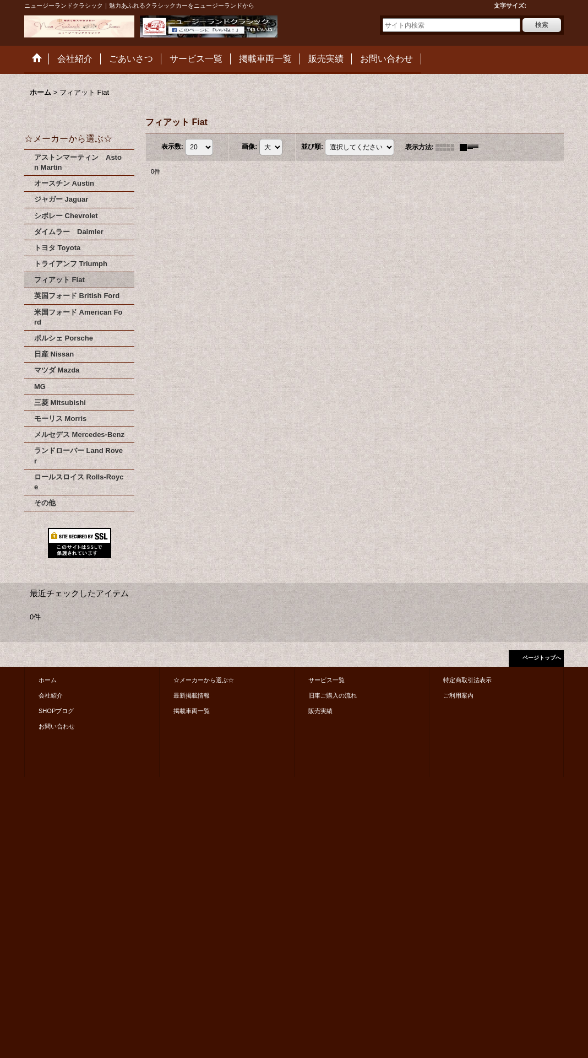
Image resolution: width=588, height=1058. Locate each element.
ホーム (48, 680)
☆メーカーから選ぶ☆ (203, 680)
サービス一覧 (326, 680)
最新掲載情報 (191, 695)
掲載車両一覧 (191, 711)
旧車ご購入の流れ (332, 695)
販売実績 (320, 711)
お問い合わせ (57, 726)
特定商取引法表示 (467, 680)
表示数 (172, 146)
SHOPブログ (56, 711)
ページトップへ (541, 658)
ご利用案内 (458, 695)
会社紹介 (51, 695)
